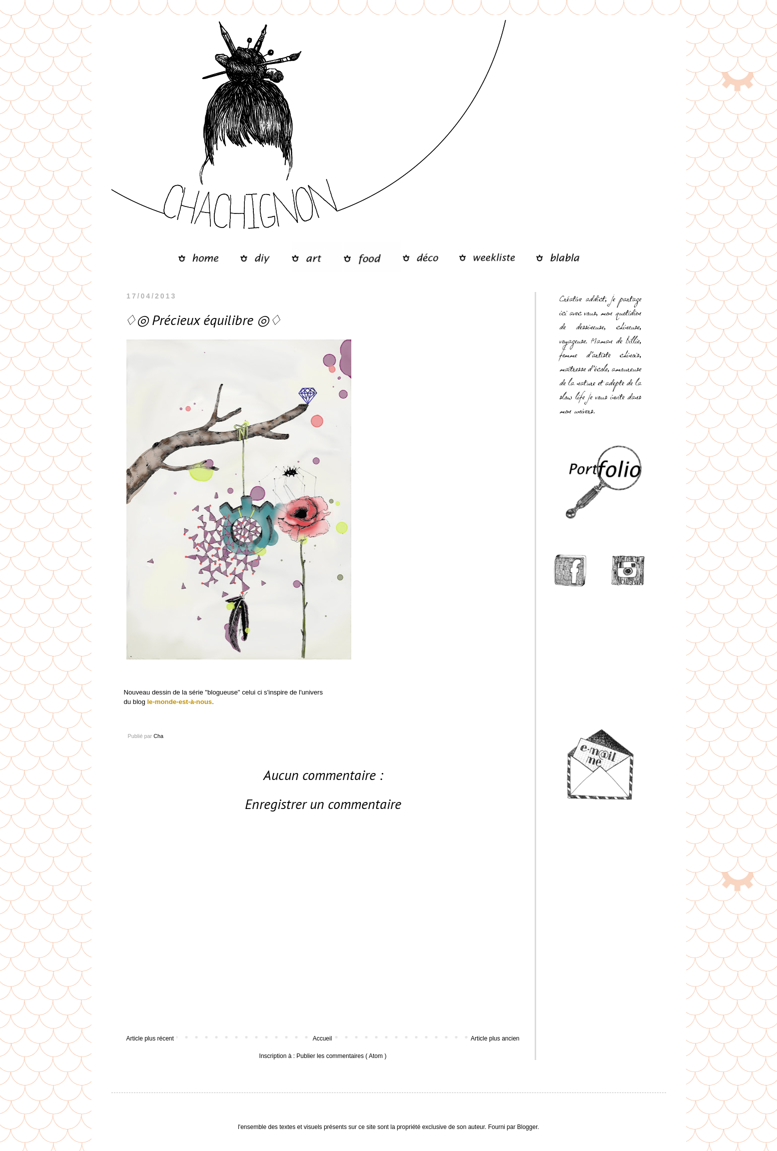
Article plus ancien (495, 1038)
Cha (158, 736)
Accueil (322, 1038)
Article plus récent (150, 1038)
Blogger (527, 1127)
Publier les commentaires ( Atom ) (341, 1056)
